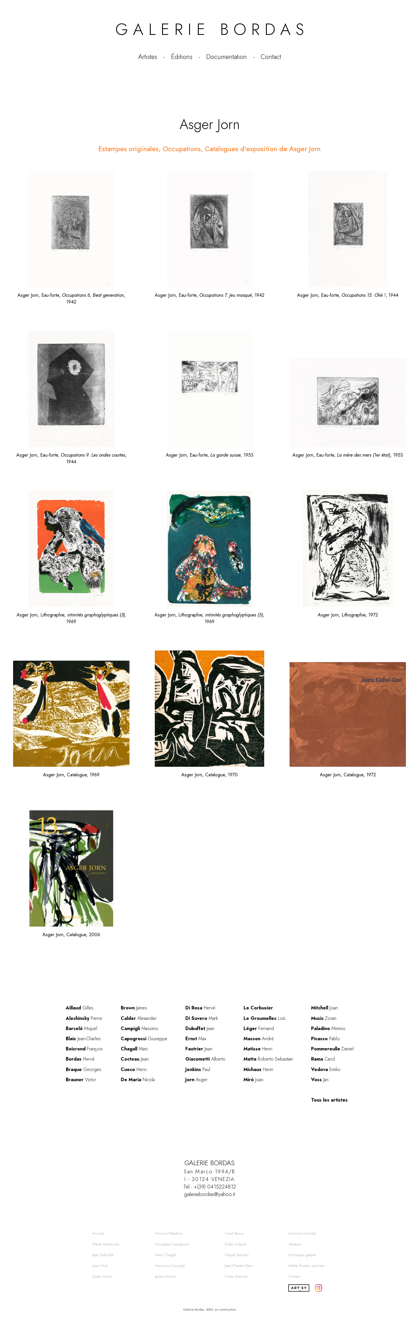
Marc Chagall (165, 1255)
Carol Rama (234, 1233)
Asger (196, 1079)
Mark (201, 1018)
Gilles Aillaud (235, 1244)
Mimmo (328, 1028)
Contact (271, 56)
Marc (134, 1048)
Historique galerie (302, 1255)
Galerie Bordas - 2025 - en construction (209, 1309)
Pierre (84, 1018)
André (259, 1038)
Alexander (139, 1018)
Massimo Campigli (170, 1265)
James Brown (165, 1276)
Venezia (294, 1244)
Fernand (259, 1028)
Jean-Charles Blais (239, 1265)
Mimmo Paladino (168, 1233)
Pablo (325, 1038)
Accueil (98, 1233)
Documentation (226, 56)
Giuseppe (144, 1038)
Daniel (332, 1048)
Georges (83, 1069)
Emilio (325, 1069)
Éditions (181, 56)
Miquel (81, 1028)
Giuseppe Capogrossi (172, 1244)
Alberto (205, 1059)
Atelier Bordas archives (306, 1265)
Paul (197, 1069)
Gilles (79, 1007)
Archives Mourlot (301, 1233)
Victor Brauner (236, 1276)
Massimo (139, 1028)
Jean (135, 1059)
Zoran (323, 1018)
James (134, 1007)
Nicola (138, 1079)
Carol (323, 1059)
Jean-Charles (83, 1038)
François (84, 1048)
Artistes (147, 56)
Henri (134, 1069)
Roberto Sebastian (268, 1059)
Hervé (80, 1059)
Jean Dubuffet (103, 1255)
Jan (320, 1079)
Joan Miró (100, 1265)
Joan (253, 1079)
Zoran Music (102, 1276)
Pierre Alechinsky (106, 1244)
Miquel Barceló (236, 1255)
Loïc (265, 1018)
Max (195, 1038)
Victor (81, 1079)
